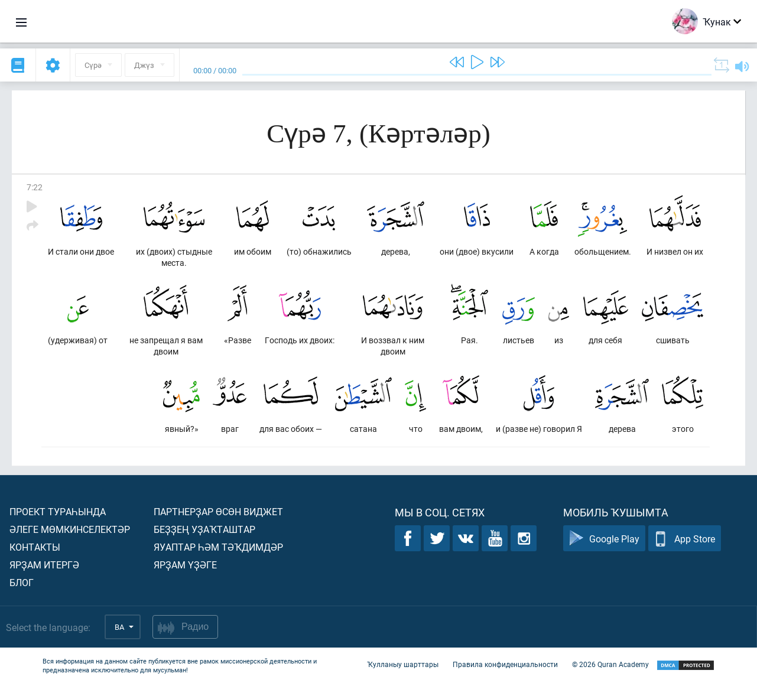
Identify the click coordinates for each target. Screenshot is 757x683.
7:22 (35, 187)
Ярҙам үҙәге (185, 564)
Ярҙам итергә (44, 564)
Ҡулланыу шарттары (402, 664)
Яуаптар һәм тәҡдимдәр (218, 547)
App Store (684, 538)
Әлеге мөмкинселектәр (69, 529)
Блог (21, 582)
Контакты (34, 547)
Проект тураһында (57, 511)
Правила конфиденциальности (505, 664)
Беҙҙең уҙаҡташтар (204, 529)
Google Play (604, 538)
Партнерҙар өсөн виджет (218, 511)
